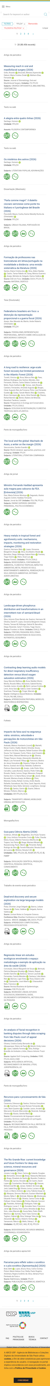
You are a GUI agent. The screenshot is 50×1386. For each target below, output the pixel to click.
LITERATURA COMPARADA (33, 455)
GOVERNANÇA (10, 1232)
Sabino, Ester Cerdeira (29, 689)
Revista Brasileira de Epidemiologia (24, 987)
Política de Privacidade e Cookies (30, 1368)
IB (43, 853)
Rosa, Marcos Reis (27, 377)
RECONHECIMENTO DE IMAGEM (17, 1064)
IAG (25, 1224)
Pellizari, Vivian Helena (13, 1201)
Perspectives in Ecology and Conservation (27, 403)
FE (43, 279)
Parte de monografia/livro (15, 430)
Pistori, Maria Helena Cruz (14, 1271)
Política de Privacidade (18, 1338)
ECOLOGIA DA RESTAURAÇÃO (24, 408)
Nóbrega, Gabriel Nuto (26, 554)
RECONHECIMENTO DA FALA (23, 1124)
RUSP (30, 853)
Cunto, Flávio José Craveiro (31, 753)
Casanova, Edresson (12, 1103)
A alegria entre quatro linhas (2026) (22, 118)
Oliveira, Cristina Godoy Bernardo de (18, 1044)
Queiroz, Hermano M (37, 619)
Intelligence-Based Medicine (21, 694)
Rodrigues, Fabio (31, 1204)
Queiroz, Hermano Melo (13, 549)
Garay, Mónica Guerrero (36, 273)
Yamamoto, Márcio (11, 1221)
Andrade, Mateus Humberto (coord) (18, 745)
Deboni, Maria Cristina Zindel (15, 75)
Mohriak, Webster (27, 1196)
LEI (20, 1067)
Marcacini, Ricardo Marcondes (16, 1111)
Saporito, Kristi (39, 783)
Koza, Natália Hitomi (34, 681)
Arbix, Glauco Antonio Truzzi (33, 1051)
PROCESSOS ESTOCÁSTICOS (15, 925)
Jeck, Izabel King (10, 1188)
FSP (13, 989)
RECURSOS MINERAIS (35, 1230)
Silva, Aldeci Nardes (36, 271)
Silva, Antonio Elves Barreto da (16, 619)
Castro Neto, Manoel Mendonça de (17, 756)
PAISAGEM (24, 632)
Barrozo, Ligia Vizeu (18, 979)
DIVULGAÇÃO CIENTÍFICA (22, 861)
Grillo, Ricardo (9, 73)
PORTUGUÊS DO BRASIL (18, 1127)
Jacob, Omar (40, 776)
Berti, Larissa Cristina (34, 686)
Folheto (7, 720)
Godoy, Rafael (16, 781)
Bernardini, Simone (14, 1176)
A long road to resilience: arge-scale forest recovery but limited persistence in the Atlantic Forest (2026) (24, 371)
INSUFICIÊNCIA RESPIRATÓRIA (16, 702)
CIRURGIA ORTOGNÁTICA (22, 86)
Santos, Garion (19, 788)
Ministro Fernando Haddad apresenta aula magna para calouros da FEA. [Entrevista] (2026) (23, 489)
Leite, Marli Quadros (12, 1109)
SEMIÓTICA (40, 1282)
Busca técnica (32, 1338)
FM (35, 500)
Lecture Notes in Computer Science (24, 914)
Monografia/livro (11, 820)
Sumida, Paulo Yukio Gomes (26, 1214)
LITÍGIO (34, 1064)
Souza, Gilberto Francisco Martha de (23, 840)
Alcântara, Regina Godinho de (15, 1274)
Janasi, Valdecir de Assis (30, 1186)
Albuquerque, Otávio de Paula (15, 1046)
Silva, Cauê (28, 783)
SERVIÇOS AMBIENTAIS (18, 573)
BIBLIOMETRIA (39, 86)
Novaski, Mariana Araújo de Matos (17, 778)
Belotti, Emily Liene (38, 1046)
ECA (25, 794)
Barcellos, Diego (10, 554)
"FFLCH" (21, 24)
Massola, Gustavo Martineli (32, 1193)
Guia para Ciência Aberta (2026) (20, 831)
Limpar (45, 28)
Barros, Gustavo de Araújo (14, 766)
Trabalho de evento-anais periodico (20, 885)
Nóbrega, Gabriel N (26, 624)
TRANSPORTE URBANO (21, 799)
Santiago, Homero (11, 121)
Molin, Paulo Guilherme (13, 385)
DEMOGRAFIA (21, 995)
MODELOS (40, 699)
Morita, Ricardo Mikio (12, 684)
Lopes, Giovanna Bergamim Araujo (31, 622)
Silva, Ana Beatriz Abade (30, 552)
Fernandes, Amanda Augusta (22, 388)
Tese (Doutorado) (12, 300)
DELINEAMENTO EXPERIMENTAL (17, 997)
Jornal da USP (15, 500)
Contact (44, 1338)
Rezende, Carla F (15, 627)
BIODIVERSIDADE (19, 1230)
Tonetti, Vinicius (10, 377)
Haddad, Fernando (24, 498)
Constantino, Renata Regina (23, 1183)
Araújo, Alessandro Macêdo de (29, 758)
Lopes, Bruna (20, 1269)
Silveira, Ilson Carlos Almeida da (24, 1209)
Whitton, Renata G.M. (23, 850)
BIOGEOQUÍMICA (18, 562)
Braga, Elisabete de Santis (17, 1178)
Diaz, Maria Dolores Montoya (15, 495)
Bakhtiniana (15, 1279)
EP (14, 794)
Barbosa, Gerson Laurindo (30, 974)
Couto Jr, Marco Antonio (13, 1191)
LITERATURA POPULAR (21, 171)
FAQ (7, 1338)
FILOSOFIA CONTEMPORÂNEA (23, 129)
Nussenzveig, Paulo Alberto (15, 845)
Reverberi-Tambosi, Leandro (15, 400)
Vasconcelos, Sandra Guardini (16, 447)
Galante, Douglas (38, 1173)
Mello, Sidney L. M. (29, 1221)
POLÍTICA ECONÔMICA (24, 506)
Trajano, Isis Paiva (11, 842)
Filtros (7, 24)
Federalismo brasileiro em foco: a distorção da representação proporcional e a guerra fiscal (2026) (23, 315)
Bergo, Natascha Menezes (35, 1176)
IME (14, 697)
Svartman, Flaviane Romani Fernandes (25, 1106)
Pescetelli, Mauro (11, 214)
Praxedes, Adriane (14, 1204)
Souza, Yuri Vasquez (12, 753)
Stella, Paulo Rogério (33, 1271)
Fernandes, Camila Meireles (15, 976)
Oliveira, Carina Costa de (31, 1199)
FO (31, 83)
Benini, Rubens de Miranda (29, 398)
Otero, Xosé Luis (23, 557)
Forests (13, 560)
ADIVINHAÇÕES (37, 171)
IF (41, 853)
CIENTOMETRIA (10, 89)
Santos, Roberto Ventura (24, 1219)
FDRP (41, 1056)
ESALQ (21, 406)
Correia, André (28, 781)
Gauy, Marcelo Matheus (13, 681)
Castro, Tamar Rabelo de (16, 273)
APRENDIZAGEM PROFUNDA (23, 699)
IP (28, 1224)
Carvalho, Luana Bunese (13, 771)
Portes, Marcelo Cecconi (35, 1201)
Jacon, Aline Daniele (29, 395)
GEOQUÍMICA (20, 638)
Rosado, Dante (9, 773)
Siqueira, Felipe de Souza (33, 763)
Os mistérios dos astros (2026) (20, 159)
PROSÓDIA (8, 1130)
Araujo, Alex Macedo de (13, 321)
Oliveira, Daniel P (10, 622)
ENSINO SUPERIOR (19, 503)
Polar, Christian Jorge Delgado (16, 907)
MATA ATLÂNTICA (21, 411)
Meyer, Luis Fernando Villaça (15, 761)
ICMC (17, 1059)
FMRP (6, 856)
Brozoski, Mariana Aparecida (29, 73)
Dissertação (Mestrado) (14, 189)
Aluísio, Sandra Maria (21, 1114)
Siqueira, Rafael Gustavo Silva (31, 750)
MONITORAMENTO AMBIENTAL (16, 570)
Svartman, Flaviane (11, 691)
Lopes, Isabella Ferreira (16, 1049)
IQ (31, 1224)
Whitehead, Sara (10, 786)
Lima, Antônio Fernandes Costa (19, 837)
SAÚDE (30, 995)
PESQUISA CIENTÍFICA (23, 864)
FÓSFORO (15, 632)
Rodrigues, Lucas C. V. (12, 1206)
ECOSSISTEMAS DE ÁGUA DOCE (28, 635)
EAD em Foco (15, 279)
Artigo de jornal (11, 474)
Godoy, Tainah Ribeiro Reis (23, 393)
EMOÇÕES (33, 1127)
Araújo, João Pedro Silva (33, 768)
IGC (21, 1224)
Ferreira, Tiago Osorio (31, 627)
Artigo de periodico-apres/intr (17, 1251)
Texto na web (10, 107)
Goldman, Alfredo (11, 835)
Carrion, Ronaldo (19, 1181)
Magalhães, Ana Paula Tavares (33, 835)
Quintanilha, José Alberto (19, 981)
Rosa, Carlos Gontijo (35, 1269)
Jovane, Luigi (9, 1173)
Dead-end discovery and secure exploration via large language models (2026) (23, 900)
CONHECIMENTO (11, 867)
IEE (23, 989)
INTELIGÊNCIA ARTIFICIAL (22, 1062)
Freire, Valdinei (20, 909)
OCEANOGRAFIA (23, 1232)
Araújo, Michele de (14, 276)
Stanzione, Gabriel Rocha (31, 684)
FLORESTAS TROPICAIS (23, 565)
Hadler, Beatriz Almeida (24, 748)
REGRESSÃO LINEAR (20, 992)
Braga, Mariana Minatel (31, 842)
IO (14, 1224)
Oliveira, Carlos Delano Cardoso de (26, 382)
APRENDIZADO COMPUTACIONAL (25, 923)
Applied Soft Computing (19, 1056)
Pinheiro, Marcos (17, 791)
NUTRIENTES (9, 638)
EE (26, 853)
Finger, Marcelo (28, 691)
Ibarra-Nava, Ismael (24, 776)
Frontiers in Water (17, 629)
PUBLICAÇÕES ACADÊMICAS (23, 1282)
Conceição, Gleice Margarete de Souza (19, 969)
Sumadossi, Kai (17, 783)
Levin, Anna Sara (10, 689)
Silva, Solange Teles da (29, 1216)
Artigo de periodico (12, 55)
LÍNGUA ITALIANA (19, 225)
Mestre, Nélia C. (10, 1196)
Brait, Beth (8, 1269)
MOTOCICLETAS (18, 802)
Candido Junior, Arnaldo (13, 686)
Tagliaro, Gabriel (10, 1216)
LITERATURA (17, 455)
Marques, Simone (14, 1193)
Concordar (23, 1380)
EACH (32, 279)
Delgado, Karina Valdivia (31, 276)
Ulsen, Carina (23, 1173)
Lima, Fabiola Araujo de (35, 1191)
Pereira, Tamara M (11, 624)
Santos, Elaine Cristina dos (14, 271)
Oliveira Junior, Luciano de (31, 1188)
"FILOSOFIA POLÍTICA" (14, 28)
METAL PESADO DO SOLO (25, 568)
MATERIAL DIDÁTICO (19, 282)
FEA (32, 500)
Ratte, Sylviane (23, 786)
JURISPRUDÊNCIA (11, 1067)
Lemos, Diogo (21, 773)
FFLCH (35, 83)
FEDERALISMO (17, 332)
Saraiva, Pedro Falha (32, 771)
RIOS (32, 632)
